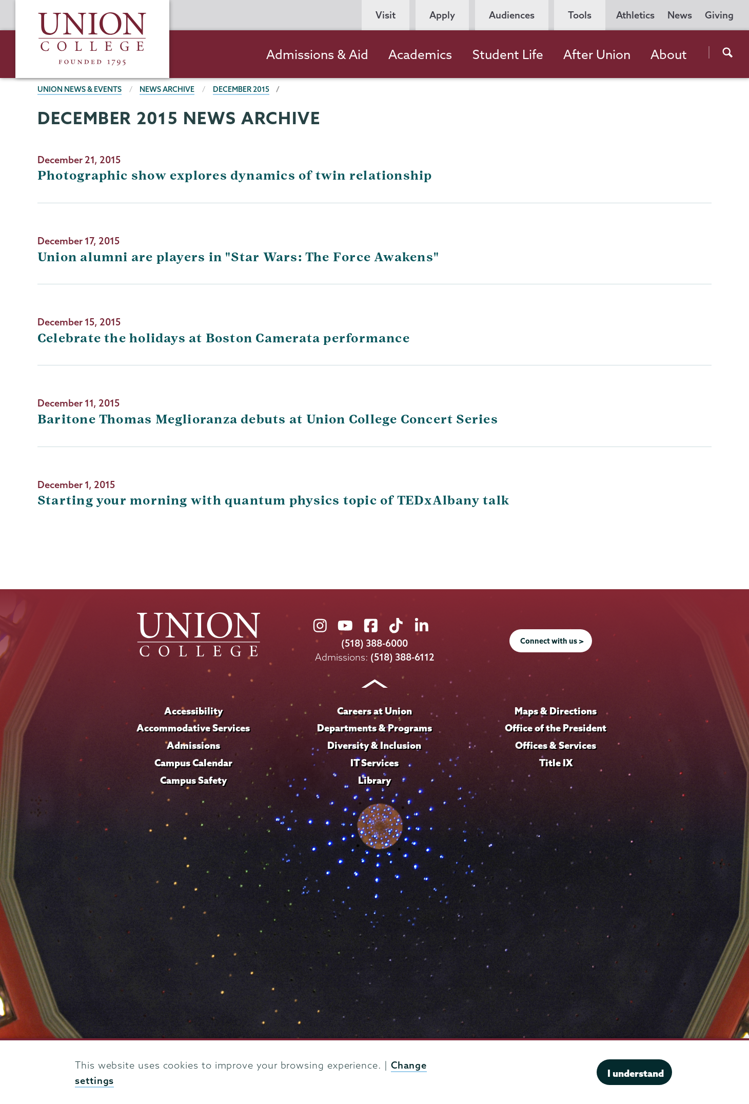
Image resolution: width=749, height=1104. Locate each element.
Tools (580, 15)
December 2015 (241, 89)
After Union (596, 54)
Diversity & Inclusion (374, 745)
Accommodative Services (193, 728)
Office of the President (555, 728)
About (669, 54)
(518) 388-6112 (402, 657)
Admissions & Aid (317, 54)
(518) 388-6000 (374, 643)
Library (374, 780)
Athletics (635, 15)
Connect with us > (552, 641)
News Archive (167, 89)
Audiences (512, 15)
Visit (386, 15)
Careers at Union (374, 711)
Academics (420, 54)
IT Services (374, 763)
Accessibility (193, 711)
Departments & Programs (374, 728)
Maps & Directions (556, 711)
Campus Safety (193, 780)
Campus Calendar (193, 763)
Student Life (507, 54)
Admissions (193, 745)
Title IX (556, 763)
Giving (719, 15)
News (679, 15)
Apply (442, 15)
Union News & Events (79, 89)
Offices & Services (555, 745)
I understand (635, 1073)
